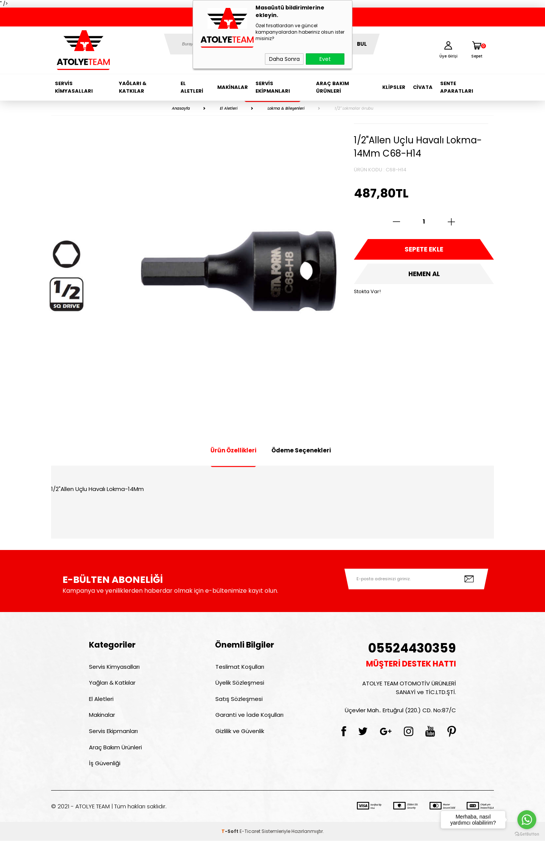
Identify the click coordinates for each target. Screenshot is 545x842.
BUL (362, 44)
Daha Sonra (284, 59)
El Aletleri (192, 87)
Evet (325, 59)
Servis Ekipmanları (272, 87)
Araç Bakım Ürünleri (332, 87)
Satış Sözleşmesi (238, 699)
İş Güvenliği (104, 764)
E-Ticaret (250, 832)
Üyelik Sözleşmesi (239, 683)
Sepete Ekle (424, 249)
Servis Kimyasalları (74, 87)
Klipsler (393, 87)
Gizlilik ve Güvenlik (239, 732)
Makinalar (232, 87)
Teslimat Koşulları (239, 667)
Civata (423, 87)
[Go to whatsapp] (526, 819)
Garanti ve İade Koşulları (249, 715)
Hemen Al (424, 274)
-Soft (230, 832)
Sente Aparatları (456, 87)
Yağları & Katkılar (132, 87)
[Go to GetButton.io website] (527, 834)
